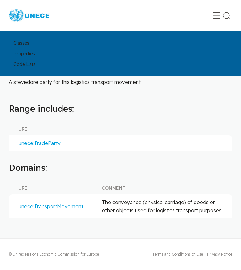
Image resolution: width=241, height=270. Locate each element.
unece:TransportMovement (51, 206)
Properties (24, 54)
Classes (21, 43)
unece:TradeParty (40, 143)
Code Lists (24, 64)
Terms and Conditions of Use (178, 254)
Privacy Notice (219, 254)
